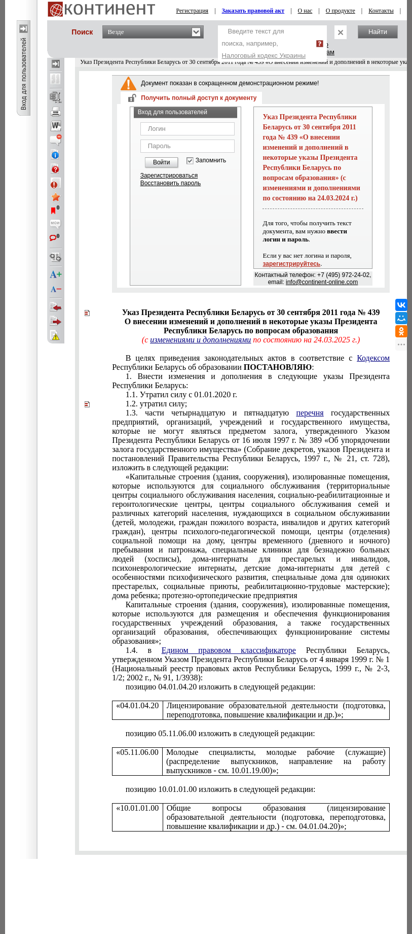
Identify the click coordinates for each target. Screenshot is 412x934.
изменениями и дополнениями (200, 339)
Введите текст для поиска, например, (264, 43)
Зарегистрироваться (169, 175)
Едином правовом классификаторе (229, 650)
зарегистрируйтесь (291, 263)
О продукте (340, 10)
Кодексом (373, 358)
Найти (377, 32)
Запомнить (211, 160)
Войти (161, 162)
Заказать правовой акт (253, 10)
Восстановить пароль (170, 183)
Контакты (381, 10)
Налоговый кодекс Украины (264, 55)
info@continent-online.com (322, 282)
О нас (305, 10)
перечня (309, 412)
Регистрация (192, 10)
